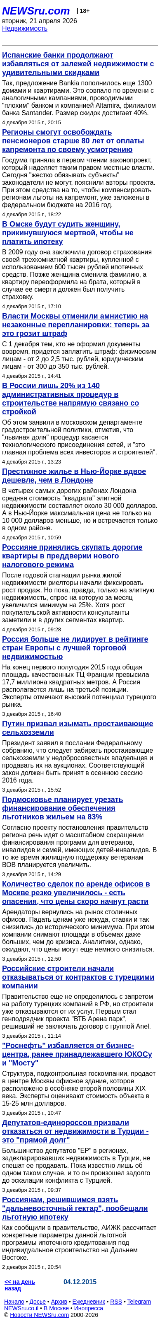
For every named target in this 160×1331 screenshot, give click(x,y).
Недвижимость (24, 28)
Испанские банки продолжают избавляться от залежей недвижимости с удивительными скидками (78, 64)
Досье (37, 1301)
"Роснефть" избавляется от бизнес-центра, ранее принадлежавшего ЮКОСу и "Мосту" (77, 1054)
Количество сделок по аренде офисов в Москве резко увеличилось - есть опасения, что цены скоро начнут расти (76, 893)
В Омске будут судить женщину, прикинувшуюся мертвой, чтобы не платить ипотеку (68, 233)
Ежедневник (89, 1301)
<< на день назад (20, 1285)
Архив (59, 1301)
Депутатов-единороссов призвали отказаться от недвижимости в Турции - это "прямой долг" (75, 1131)
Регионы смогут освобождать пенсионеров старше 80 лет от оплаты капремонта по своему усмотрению (73, 141)
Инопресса (89, 1308)
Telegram (139, 1301)
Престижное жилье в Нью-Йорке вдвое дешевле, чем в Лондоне (74, 475)
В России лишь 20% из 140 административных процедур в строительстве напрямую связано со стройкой (70, 399)
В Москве (56, 1308)
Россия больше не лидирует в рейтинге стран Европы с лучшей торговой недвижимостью (75, 648)
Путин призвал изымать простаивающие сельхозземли (77, 728)
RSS (116, 1301)
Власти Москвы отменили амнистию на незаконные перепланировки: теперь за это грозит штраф (75, 325)
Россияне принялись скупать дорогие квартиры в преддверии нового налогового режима (72, 556)
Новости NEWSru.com (39, 1315)
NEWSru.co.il (21, 1308)
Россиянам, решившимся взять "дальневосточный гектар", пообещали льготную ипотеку (75, 1208)
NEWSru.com (36, 11)
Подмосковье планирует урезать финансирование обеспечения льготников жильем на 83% (62, 808)
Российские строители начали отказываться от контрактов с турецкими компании (78, 977)
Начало (14, 1301)
